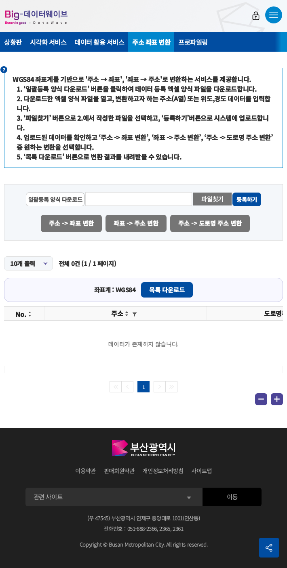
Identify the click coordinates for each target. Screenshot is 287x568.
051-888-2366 (142, 528)
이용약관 (85, 470)
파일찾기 (213, 199)
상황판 (13, 42)
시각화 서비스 (48, 42)
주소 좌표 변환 (151, 42)
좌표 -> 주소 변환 (136, 222)
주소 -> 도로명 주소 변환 (211, 222)
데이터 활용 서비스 (99, 42)
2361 (178, 528)
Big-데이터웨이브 (36, 17)
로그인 (256, 16)
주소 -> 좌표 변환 (71, 222)
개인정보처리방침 (162, 470)
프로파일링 (193, 42)
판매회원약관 (119, 470)
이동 (232, 496)
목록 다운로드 (167, 289)
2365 (164, 528)
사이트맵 (201, 470)
